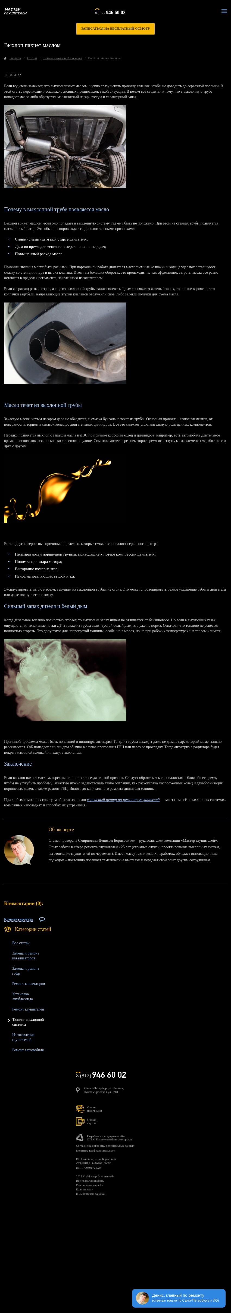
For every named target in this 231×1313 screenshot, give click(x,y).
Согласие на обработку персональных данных (105, 1145)
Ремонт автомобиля (28, 1050)
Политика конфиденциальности (96, 1150)
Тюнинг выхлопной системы (62, 58)
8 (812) (110, 11)
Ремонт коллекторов (28, 984)
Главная (15, 58)
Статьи (32, 58)
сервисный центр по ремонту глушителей (123, 799)
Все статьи (21, 943)
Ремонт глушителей (28, 1009)
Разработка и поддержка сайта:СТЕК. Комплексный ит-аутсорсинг (109, 1137)
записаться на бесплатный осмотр (115, 28)
